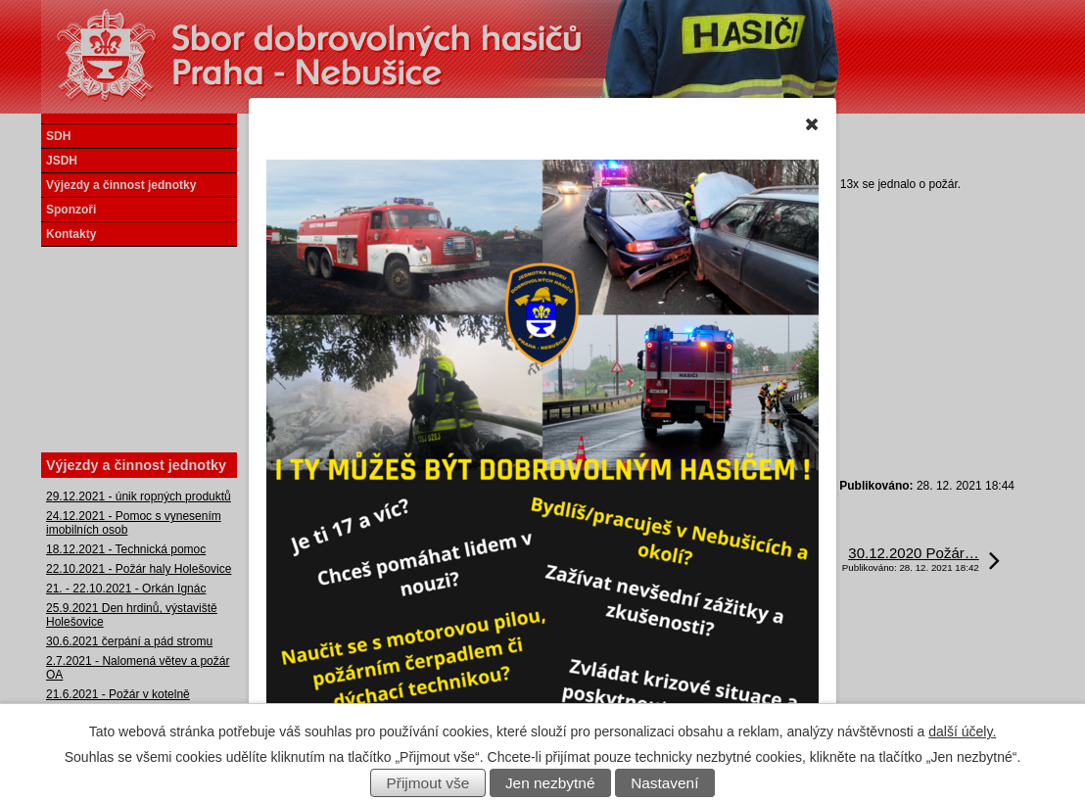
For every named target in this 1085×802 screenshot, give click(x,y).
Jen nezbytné (550, 783)
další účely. (962, 731)
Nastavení (664, 783)
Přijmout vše (428, 783)
